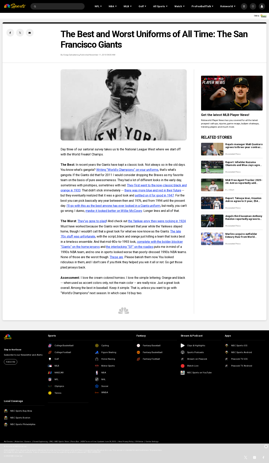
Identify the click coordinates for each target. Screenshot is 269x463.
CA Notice (139, 442)
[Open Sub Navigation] (101, 6)
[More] (244, 6)
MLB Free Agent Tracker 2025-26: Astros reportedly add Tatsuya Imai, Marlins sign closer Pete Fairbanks (243, 181)
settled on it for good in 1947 (154, 195)
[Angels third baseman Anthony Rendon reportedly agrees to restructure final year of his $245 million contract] (212, 221)
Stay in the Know (12, 349)
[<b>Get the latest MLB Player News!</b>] (232, 93)
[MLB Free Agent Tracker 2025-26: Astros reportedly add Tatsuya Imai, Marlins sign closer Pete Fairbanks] (212, 185)
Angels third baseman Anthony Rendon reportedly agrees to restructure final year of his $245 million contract (243, 217)
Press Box (75, 442)
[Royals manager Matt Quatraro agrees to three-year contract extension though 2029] (212, 149)
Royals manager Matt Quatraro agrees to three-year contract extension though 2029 (244, 146)
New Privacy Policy (126, 442)
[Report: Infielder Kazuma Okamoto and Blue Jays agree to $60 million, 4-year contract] (212, 167)
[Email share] (30, 33)
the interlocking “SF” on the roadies (129, 247)
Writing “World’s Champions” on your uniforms (127, 170)
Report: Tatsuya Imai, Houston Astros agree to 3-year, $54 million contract (243, 200)
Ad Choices (8, 442)
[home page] (15, 6)
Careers (28, 442)
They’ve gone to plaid (92, 221)
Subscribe (10, 362)
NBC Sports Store (62, 442)
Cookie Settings (152, 442)
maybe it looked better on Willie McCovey (114, 211)
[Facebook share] (10, 33)
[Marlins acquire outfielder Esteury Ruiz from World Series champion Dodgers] (212, 238)
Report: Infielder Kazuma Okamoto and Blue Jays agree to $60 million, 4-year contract (243, 164)
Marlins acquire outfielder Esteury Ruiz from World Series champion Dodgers (241, 235)
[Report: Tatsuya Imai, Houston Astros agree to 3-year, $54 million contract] (212, 203)
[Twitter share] (20, 33)
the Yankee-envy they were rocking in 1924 (157, 221)
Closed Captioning (40, 442)
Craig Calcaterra (70, 55)
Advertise (19, 442)
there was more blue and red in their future (152, 190)
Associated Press (233, 154)
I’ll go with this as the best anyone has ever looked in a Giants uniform (113, 206)
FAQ (51, 442)
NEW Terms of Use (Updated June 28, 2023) (99, 442)
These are (116, 257)
